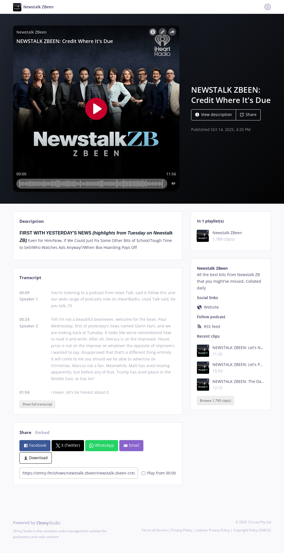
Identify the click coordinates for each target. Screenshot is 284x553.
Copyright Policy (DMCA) (252, 530)
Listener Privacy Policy (213, 530)
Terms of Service (154, 530)
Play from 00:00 (159, 473)
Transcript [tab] (30, 278)
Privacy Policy (181, 530)
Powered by (36, 522)
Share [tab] (25, 432)
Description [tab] (31, 221)
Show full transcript (37, 404)
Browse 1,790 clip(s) (215, 400)
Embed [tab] (42, 432)
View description (213, 114)
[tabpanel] (97, 240)
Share (248, 114)
